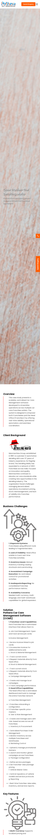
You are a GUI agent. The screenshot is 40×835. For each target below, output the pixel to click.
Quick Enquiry (28, 4)
